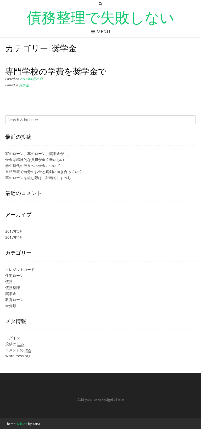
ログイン (12, 337)
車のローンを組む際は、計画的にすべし (38, 177)
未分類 (10, 305)
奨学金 (24, 85)
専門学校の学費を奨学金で (56, 71)
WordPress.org (17, 355)
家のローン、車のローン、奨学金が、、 (38, 153)
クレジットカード (20, 269)
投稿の (14, 344)
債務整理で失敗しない (100, 17)
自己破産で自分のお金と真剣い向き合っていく (43, 171)
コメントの (18, 350)
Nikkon (22, 424)
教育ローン (14, 299)
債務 (9, 281)
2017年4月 (14, 237)
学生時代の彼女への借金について (32, 165)
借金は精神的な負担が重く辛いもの (34, 159)
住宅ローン (14, 275)
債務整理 (12, 287)
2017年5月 (14, 231)
